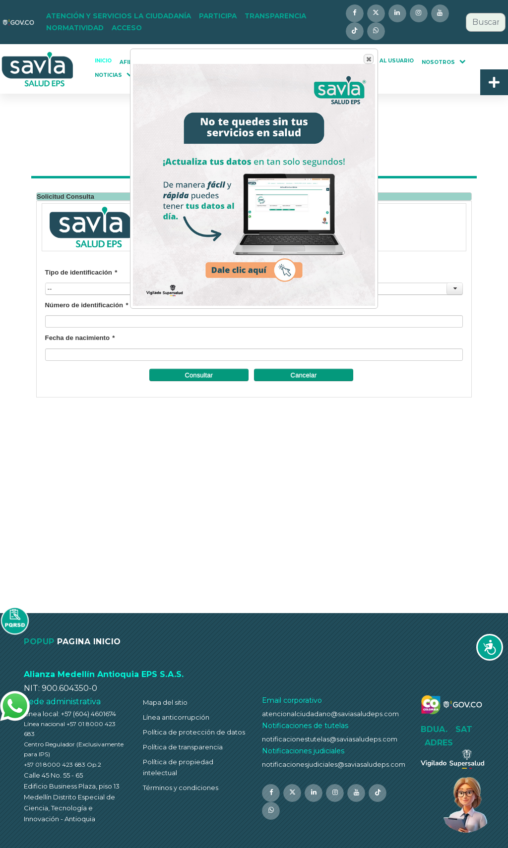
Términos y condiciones (180, 787)
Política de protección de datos (194, 732)
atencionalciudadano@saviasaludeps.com (330, 714)
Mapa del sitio (165, 702)
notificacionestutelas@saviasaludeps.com (329, 739)
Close (368, 59)
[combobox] (486, 22)
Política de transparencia (183, 747)
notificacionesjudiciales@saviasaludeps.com (333, 764)
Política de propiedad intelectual (178, 767)
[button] (118, 16)
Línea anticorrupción (176, 717)
